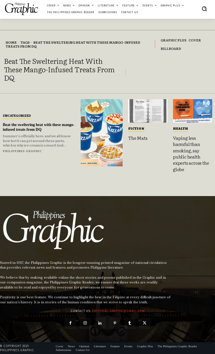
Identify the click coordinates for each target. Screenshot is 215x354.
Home (11, 42)
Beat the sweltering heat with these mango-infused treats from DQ (38, 127)
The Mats (137, 137)
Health (180, 128)
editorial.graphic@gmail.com (118, 311)
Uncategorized (17, 115)
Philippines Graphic (22, 151)
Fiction (136, 128)
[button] (204, 8)
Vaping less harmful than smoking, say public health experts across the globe (191, 153)
